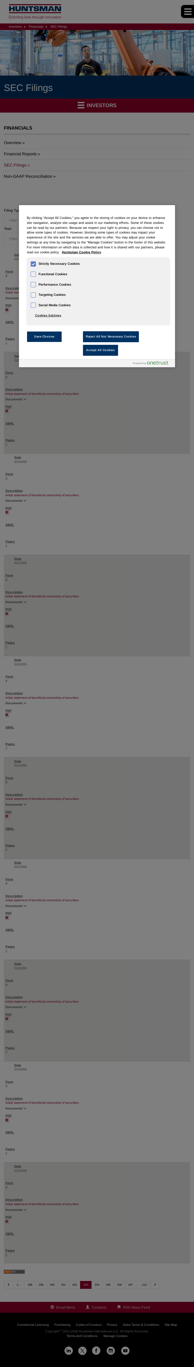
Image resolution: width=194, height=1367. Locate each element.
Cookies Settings (48, 315)
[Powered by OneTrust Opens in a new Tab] (152, 364)
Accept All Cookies (100, 350)
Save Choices (44, 336)
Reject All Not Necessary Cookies (111, 336)
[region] (97, 286)
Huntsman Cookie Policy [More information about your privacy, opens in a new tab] (81, 252)
